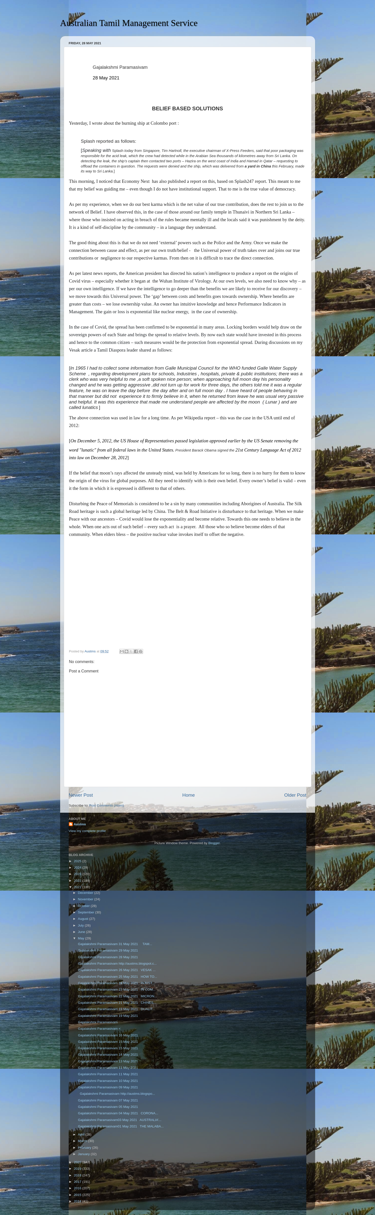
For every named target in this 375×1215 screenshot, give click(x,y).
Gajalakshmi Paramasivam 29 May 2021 (109, 950)
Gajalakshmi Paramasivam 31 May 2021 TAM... (114, 944)
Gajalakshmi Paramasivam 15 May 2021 (107, 1042)
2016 (78, 1188)
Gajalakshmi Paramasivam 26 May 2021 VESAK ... (116, 970)
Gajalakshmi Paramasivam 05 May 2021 (108, 1107)
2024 (78, 867)
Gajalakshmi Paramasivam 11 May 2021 (107, 1068)
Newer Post (81, 795)
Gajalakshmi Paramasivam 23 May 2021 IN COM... (116, 989)
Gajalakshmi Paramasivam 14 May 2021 (107, 1054)
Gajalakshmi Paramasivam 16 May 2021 (107, 1035)
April (82, 1134)
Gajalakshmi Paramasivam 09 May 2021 (107, 1087)
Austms (80, 824)
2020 (78, 1162)
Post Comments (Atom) (106, 805)
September (86, 912)
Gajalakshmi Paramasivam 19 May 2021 (107, 1016)
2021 (78, 887)
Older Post (295, 795)
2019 (78, 1168)
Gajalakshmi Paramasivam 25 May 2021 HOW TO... (117, 976)
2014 (78, 1201)
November (86, 899)
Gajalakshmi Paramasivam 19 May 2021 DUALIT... (116, 1009)
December (86, 893)
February (85, 1147)
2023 (78, 874)
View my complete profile (87, 831)
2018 (78, 1175)
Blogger (214, 843)
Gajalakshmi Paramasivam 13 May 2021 (107, 1061)
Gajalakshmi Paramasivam (97, 1022)
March (83, 1141)
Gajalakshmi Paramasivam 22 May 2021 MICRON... (117, 996)
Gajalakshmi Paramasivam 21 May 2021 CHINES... (116, 1002)
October (84, 906)
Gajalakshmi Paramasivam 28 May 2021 (109, 957)
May (81, 938)
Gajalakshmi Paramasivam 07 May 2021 (107, 1100)
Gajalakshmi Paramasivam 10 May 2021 (107, 1081)
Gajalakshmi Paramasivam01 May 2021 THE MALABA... (120, 1126)
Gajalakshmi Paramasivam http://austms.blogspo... (116, 1094)
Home (188, 795)
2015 (78, 1195)
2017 (78, 1182)
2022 (78, 880)
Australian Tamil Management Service (129, 23)
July (81, 925)
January (84, 1154)
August (83, 919)
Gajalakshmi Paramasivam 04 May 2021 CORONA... (117, 1113)
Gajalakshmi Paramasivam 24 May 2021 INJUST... (116, 983)
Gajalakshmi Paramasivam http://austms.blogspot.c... (117, 963)
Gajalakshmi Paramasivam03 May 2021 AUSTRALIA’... (119, 1120)
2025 (78, 861)
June (82, 932)
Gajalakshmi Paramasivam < (99, 1028)
